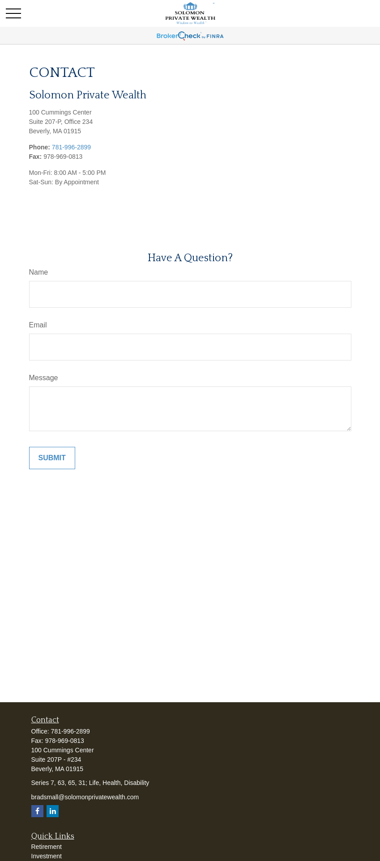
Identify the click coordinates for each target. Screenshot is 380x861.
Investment (46, 856)
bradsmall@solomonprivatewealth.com (85, 797)
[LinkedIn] (53, 811)
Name (38, 272)
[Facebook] (37, 811)
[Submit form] (52, 458)
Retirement (46, 846)
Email (38, 325)
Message (43, 378)
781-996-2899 (71, 147)
